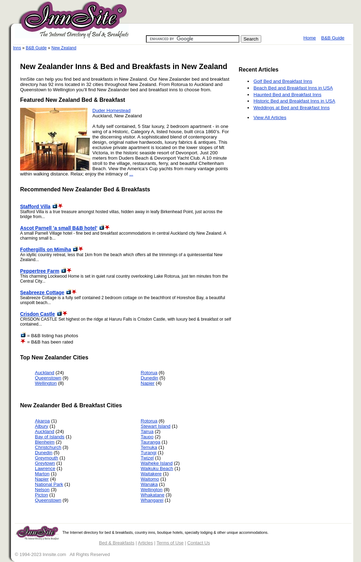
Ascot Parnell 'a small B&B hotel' (58, 228)
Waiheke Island (157, 463)
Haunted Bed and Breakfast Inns (287, 94)
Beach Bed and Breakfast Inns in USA (293, 88)
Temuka (149, 447)
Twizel (147, 458)
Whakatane (152, 495)
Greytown (45, 463)
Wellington (46, 383)
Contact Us (198, 542)
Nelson (42, 489)
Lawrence (45, 468)
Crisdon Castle (37, 314)
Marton (42, 473)
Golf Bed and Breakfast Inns (282, 81)
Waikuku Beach (157, 468)
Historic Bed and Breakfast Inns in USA (294, 101)
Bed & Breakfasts (116, 542)
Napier (147, 383)
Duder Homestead (111, 110)
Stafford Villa (35, 206)
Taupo (147, 436)
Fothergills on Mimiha (45, 249)
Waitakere (151, 473)
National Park (49, 484)
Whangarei (152, 500)
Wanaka (149, 484)
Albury (41, 426)
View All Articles (269, 117)
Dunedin (149, 378)
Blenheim (45, 442)
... (131, 174)
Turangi (149, 452)
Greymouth (46, 458)
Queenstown (48, 378)
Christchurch (48, 447)
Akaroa (42, 421)
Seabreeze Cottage (42, 292)
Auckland (44, 372)
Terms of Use (170, 542)
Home (309, 38)
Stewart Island (155, 426)
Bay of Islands (50, 436)
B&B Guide (332, 38)
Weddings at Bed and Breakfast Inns (291, 107)
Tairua (147, 431)
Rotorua (149, 372)
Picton (41, 495)
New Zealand (64, 47)
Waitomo (150, 479)
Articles (145, 542)
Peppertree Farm (39, 271)
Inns (17, 47)
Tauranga (150, 442)
